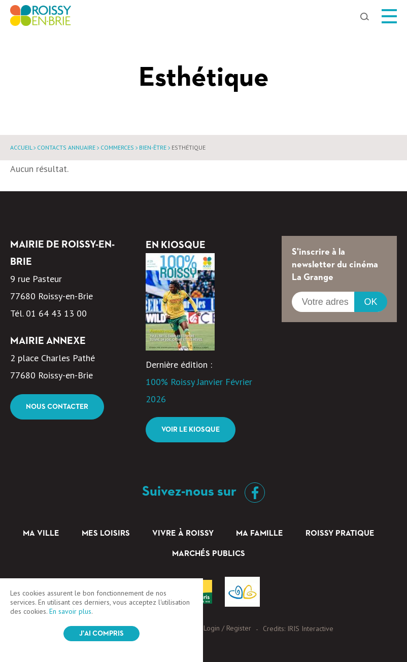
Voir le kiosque (190, 429)
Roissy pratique (340, 534)
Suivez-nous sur (203, 491)
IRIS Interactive (310, 628)
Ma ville (41, 534)
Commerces (117, 147)
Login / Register (227, 628)
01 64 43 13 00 (56, 313)
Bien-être (152, 147)
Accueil (21, 147)
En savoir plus (70, 611)
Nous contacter (57, 406)
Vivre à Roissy (183, 534)
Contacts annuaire (66, 147)
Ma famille (259, 534)
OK (370, 302)
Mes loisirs (106, 534)
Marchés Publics (208, 554)
